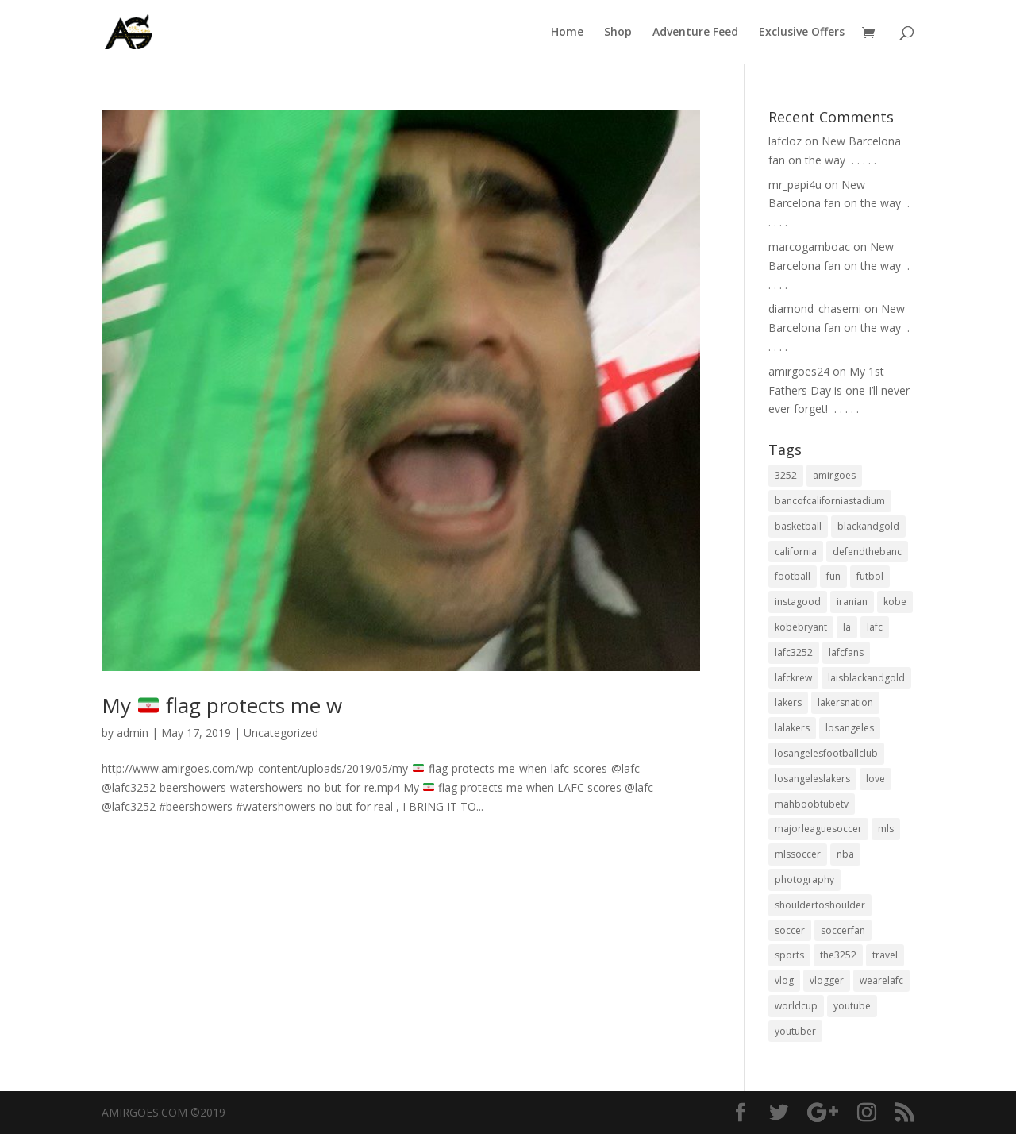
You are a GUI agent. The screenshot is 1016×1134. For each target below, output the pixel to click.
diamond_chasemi (814, 308)
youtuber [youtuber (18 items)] (795, 1031)
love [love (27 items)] (875, 778)
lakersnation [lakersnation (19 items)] (845, 702)
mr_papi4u (795, 184)
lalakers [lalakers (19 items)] (792, 728)
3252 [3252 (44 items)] (786, 475)
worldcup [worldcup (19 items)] (796, 1005)
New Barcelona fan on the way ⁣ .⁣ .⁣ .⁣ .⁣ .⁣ (839, 203)
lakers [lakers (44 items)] (788, 702)
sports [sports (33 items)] (789, 955)
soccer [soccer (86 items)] (790, 930)
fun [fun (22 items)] (833, 576)
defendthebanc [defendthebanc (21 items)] (867, 551)
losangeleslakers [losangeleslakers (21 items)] (812, 778)
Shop (618, 32)
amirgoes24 (798, 371)
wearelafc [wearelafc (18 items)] (881, 980)
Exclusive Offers (802, 32)
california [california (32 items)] (796, 551)
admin (132, 732)
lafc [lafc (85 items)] (875, 627)
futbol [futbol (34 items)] (869, 576)
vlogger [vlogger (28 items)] (827, 980)
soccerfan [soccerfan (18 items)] (843, 930)
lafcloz (785, 140)
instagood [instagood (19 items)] (798, 601)
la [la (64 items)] (847, 627)
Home (567, 32)
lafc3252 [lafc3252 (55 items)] (794, 652)
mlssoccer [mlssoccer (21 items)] (798, 854)
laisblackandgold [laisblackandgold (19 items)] (866, 678)
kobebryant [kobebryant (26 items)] (801, 627)
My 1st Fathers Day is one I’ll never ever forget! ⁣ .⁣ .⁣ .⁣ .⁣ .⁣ (839, 390)
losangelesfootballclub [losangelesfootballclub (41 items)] (826, 753)
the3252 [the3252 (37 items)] (838, 955)
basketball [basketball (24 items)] (798, 526)
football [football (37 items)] (792, 576)
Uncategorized (281, 732)
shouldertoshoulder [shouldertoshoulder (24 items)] (820, 905)
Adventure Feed (695, 32)
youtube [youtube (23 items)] (852, 1005)
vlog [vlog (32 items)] (784, 980)
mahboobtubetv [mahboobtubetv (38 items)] (812, 804)
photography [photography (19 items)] (804, 879)
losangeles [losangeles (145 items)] (850, 728)
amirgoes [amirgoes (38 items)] (834, 475)
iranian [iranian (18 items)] (852, 601)
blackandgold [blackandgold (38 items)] (868, 526)
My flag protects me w (222, 705)
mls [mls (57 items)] (886, 828)
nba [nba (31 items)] (845, 854)
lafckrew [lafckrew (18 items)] (793, 678)
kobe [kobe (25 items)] (894, 601)
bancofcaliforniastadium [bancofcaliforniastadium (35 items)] (830, 500)
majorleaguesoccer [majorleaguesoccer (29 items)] (818, 828)
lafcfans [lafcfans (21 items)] (846, 652)
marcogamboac (809, 246)
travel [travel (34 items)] (885, 955)
